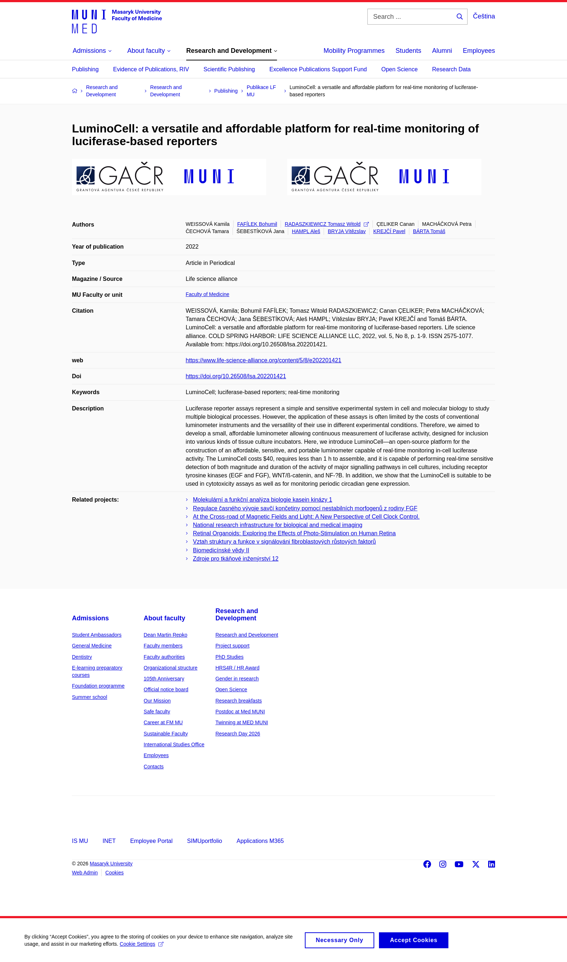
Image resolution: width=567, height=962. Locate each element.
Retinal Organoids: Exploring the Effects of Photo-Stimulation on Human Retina (294, 533)
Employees (479, 50)
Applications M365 (260, 841)
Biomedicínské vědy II (221, 550)
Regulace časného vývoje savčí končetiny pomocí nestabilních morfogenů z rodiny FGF (305, 508)
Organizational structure (170, 668)
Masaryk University (111, 863)
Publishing (85, 69)
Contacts (153, 766)
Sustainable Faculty (166, 734)
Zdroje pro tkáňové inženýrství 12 (236, 559)
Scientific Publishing (229, 69)
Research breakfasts (239, 701)
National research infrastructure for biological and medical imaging (278, 525)
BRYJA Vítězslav (347, 231)
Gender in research (237, 679)
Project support (233, 646)
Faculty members (163, 646)
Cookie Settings (143, 946)
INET (108, 841)
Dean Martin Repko (165, 635)
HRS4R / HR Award (238, 668)
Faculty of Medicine (208, 294)
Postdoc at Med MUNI (240, 711)
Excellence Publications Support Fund (318, 69)
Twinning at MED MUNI (242, 722)
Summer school (89, 697)
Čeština (484, 16)
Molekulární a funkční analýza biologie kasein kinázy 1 (262, 500)
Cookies (114, 872)
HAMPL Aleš (306, 231)
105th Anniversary (164, 679)
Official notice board (166, 689)
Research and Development (237, 614)
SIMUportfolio (204, 841)
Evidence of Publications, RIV (151, 69)
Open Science (399, 69)
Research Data (451, 69)
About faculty (164, 618)
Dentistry (82, 657)
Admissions (90, 618)
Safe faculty (157, 711)
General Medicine (92, 646)
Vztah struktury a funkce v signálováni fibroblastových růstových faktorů (284, 542)
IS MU (80, 841)
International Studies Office (174, 744)
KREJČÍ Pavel (389, 231)
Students (408, 50)
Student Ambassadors (97, 635)
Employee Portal (151, 841)
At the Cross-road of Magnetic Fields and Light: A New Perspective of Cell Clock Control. (306, 517)
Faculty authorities (164, 657)
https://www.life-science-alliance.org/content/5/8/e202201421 (263, 360)
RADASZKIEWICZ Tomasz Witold (327, 224)
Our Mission (157, 701)
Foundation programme (98, 686)
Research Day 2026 (238, 734)
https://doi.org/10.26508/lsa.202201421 (236, 376)
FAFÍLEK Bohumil (257, 224)
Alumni (442, 50)
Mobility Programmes (354, 50)
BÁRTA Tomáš (429, 231)
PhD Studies (230, 657)
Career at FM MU (163, 722)
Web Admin (85, 872)
